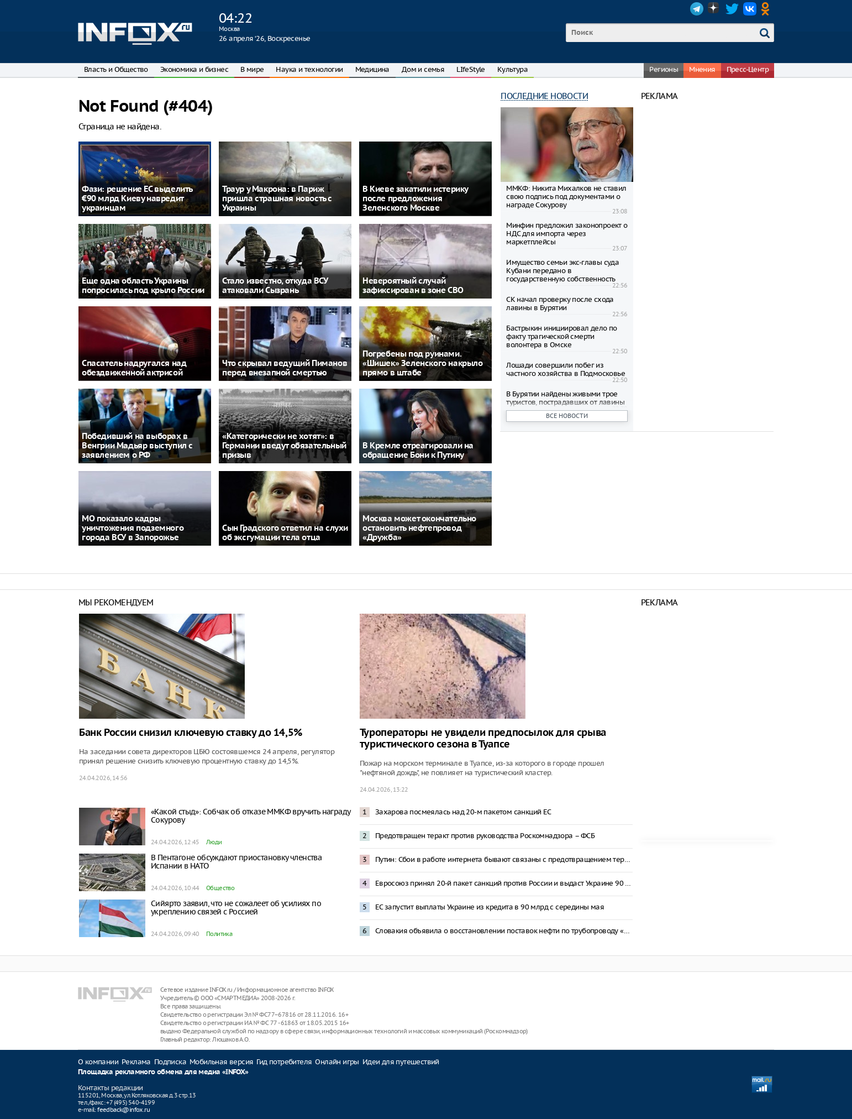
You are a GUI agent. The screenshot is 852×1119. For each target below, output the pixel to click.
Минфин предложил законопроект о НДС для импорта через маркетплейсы (566, 234)
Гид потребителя (284, 1062)
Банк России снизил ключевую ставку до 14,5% (190, 733)
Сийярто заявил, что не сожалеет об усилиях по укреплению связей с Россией (236, 907)
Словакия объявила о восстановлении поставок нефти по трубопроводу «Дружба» (504, 931)
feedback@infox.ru (123, 1109)
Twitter (732, 8)
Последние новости (544, 96)
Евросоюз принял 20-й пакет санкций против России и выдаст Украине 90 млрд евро (504, 883)
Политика (219, 934)
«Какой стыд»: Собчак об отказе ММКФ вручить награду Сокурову (250, 816)
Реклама (136, 1062)
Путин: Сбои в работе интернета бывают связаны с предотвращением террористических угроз (504, 859)
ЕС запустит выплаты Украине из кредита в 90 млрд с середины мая (489, 907)
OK (767, 8)
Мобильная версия (221, 1062)
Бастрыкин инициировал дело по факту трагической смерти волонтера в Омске (561, 336)
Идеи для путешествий (400, 1062)
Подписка (170, 1062)
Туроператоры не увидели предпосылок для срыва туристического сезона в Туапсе (483, 738)
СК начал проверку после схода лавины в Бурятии (560, 303)
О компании (98, 1062)
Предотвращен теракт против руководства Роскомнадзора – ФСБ (485, 836)
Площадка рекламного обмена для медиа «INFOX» (163, 1072)
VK (749, 8)
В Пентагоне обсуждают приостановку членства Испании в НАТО (236, 862)
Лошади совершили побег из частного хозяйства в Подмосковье (565, 369)
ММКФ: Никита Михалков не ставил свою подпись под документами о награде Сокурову (566, 197)
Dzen (714, 8)
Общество (220, 888)
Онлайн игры (337, 1062)
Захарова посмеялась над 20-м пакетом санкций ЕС (463, 812)
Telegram (696, 8)
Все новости (567, 416)
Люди (214, 842)
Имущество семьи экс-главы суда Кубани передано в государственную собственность (562, 271)
